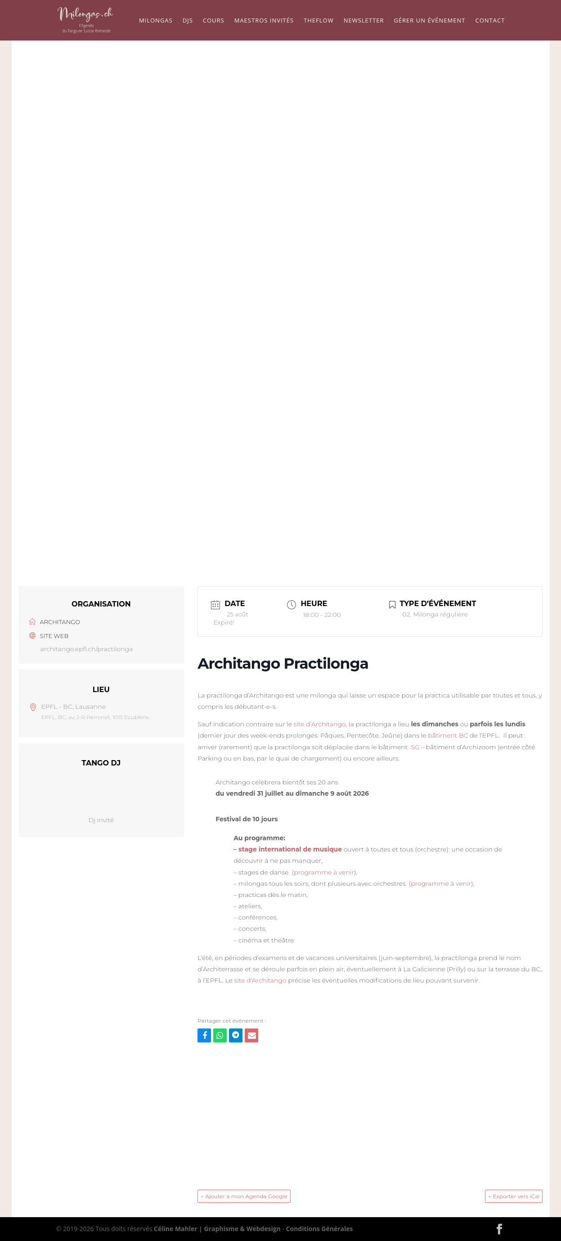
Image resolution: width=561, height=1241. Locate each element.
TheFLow (319, 20)
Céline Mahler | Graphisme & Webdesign (217, 1228)
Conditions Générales (319, 1228)
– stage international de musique (287, 849)
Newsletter (364, 20)
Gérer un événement (429, 20)
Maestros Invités (264, 20)
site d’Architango (320, 724)
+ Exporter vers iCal (513, 1196)
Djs (188, 20)
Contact (490, 20)
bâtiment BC (448, 735)
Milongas (156, 20)
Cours (213, 20)
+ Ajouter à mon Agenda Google (244, 1196)
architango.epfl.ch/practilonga (86, 649)
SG (415, 747)
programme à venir (324, 872)
